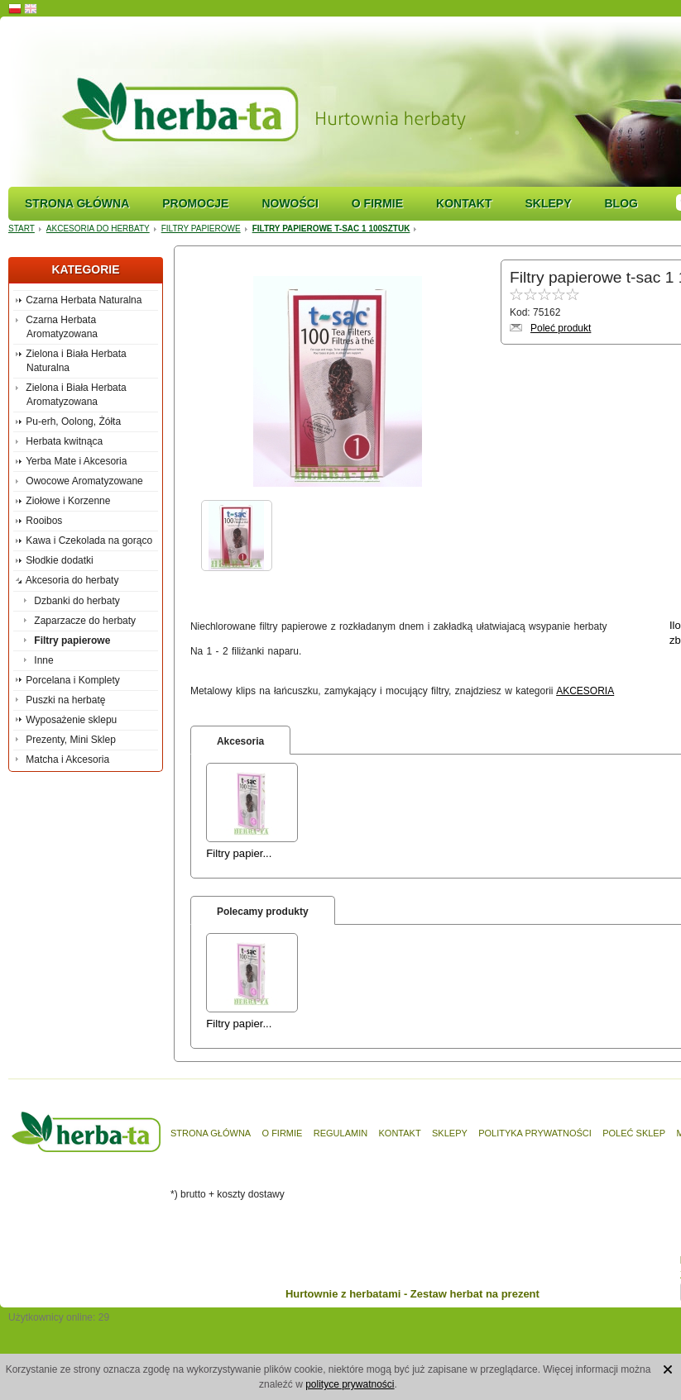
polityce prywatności (349, 1384)
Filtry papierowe (201, 228)
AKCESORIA (585, 691)
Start (21, 228)
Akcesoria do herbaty (98, 228)
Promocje (195, 203)
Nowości (289, 203)
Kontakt (464, 203)
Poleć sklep (633, 1133)
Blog (620, 203)
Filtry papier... (238, 853)
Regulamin (340, 1133)
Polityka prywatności (535, 1133)
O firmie (377, 203)
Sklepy (548, 203)
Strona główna (77, 203)
